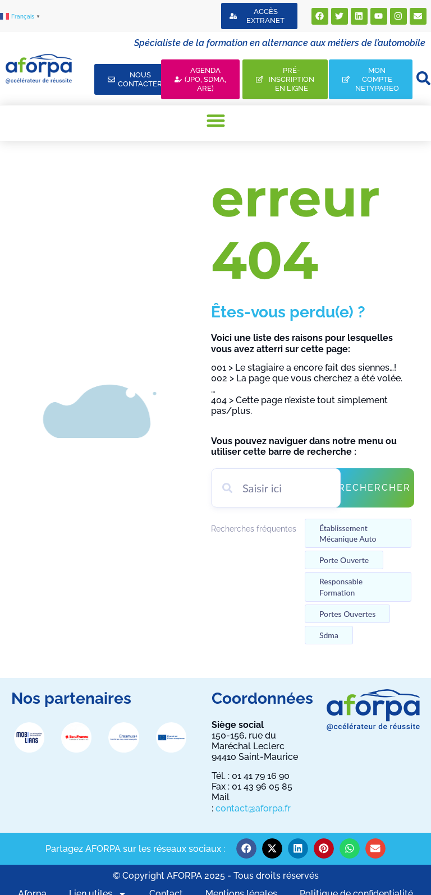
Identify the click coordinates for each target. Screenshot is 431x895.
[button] (216, 120)
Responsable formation (341, 586)
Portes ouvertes (347, 614)
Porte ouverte (344, 560)
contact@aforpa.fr (253, 808)
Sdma (328, 635)
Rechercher (374, 487)
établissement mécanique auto (348, 533)
